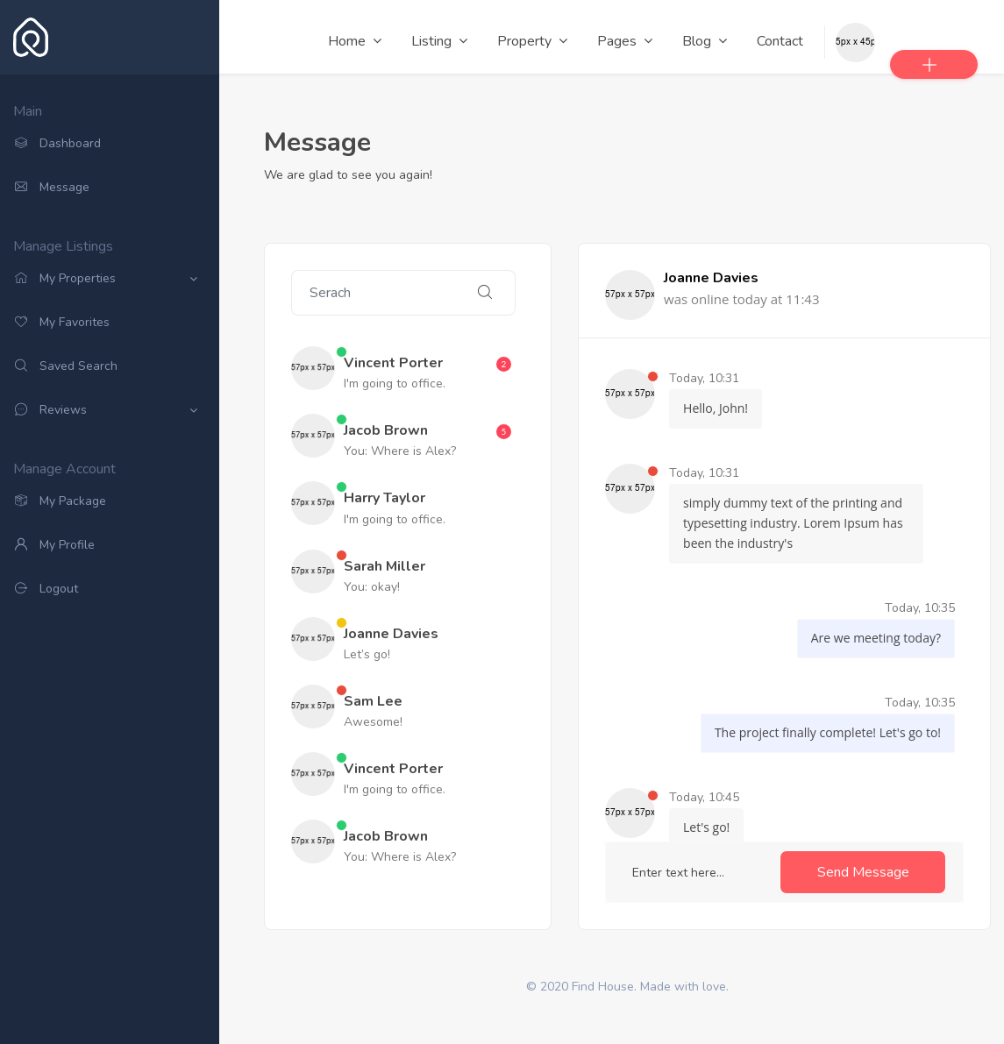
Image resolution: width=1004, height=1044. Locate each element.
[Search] (372, 293)
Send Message (863, 872)
